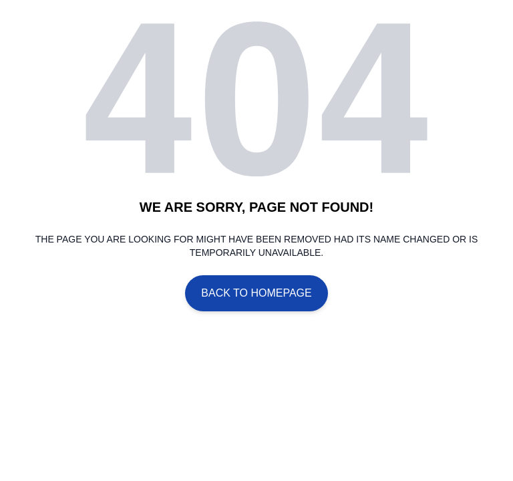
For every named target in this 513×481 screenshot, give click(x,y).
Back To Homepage (256, 293)
